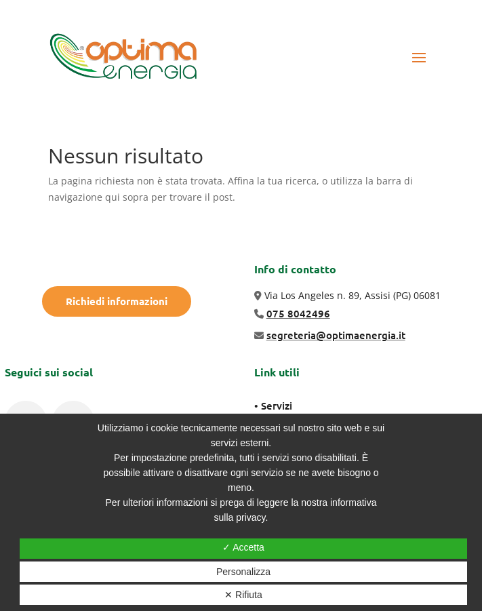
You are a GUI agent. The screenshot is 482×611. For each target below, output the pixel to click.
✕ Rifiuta (243, 594)
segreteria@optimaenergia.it (335, 335)
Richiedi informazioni (116, 301)
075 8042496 (298, 313)
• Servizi (273, 405)
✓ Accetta (243, 547)
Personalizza (243, 571)
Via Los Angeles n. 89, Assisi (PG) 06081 (352, 295)
